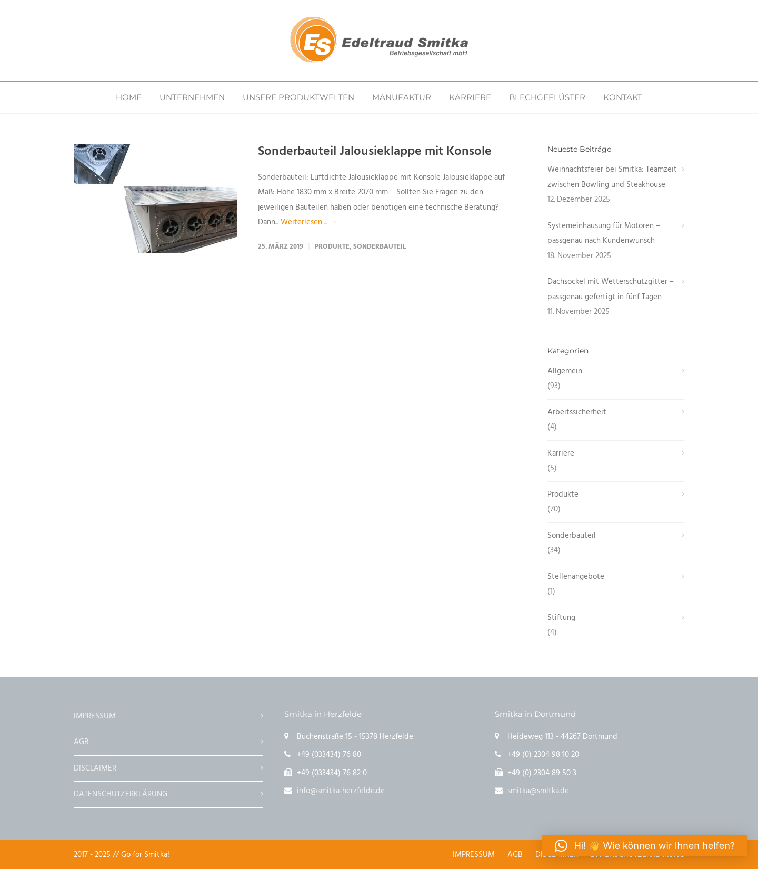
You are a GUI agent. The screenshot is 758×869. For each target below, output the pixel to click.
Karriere (560, 453)
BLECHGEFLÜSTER (547, 97)
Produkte (332, 246)
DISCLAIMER (95, 768)
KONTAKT (622, 97)
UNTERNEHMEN (192, 97)
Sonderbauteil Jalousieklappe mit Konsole (375, 152)
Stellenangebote (575, 576)
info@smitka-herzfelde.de (341, 791)
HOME (129, 97)
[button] (644, 845)
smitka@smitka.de (538, 791)
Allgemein (564, 371)
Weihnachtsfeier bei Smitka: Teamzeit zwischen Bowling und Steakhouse (612, 177)
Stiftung (561, 617)
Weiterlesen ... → (309, 222)
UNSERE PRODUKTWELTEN (298, 97)
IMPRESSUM (95, 716)
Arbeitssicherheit (576, 412)
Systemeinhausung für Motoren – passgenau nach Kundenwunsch (603, 234)
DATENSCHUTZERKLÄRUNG (120, 794)
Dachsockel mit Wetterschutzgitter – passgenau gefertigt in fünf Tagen (610, 289)
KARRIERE (470, 97)
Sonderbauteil (379, 246)
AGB (81, 742)
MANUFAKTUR (401, 97)
